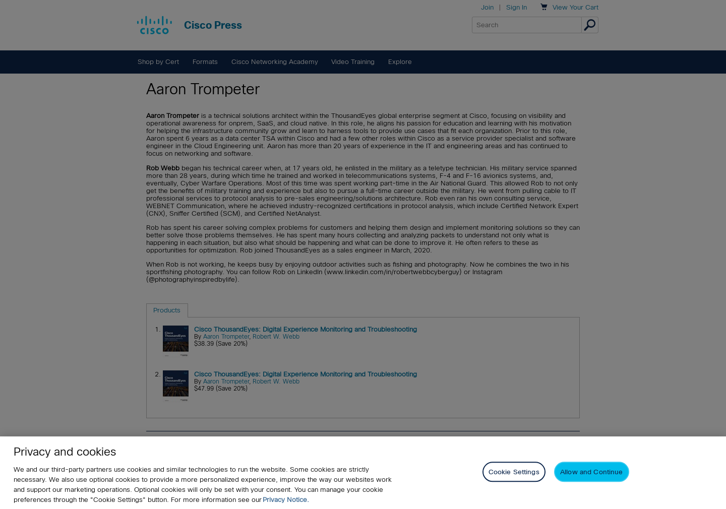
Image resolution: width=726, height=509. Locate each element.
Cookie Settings (514, 472)
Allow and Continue (591, 472)
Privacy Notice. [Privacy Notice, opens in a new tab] (286, 499)
